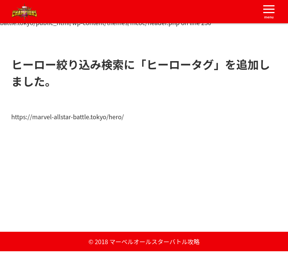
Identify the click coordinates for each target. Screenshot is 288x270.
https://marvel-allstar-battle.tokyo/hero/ (67, 116)
